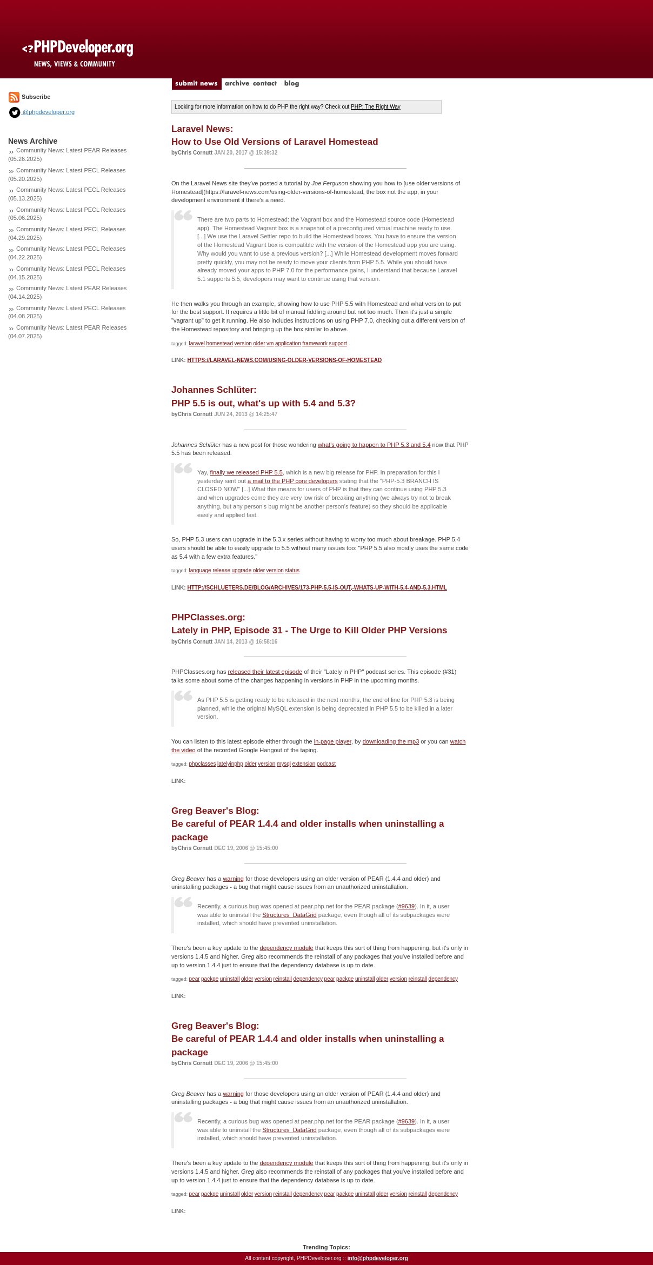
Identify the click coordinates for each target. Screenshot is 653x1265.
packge (209, 979)
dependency (308, 979)
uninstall (230, 979)
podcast (326, 764)
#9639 (406, 906)
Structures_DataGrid (289, 915)
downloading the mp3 (391, 741)
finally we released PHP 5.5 (246, 472)
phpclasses (202, 764)
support (338, 343)
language (200, 570)
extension (304, 764)
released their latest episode (265, 671)
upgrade (242, 570)
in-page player (332, 741)
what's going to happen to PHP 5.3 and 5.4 (374, 444)
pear (194, 979)
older (259, 343)
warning (233, 878)
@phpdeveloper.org (41, 112)
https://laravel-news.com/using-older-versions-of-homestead (284, 360)
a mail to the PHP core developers (293, 481)
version (243, 343)
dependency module (287, 948)
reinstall (283, 979)
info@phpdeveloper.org (378, 1258)
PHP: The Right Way (376, 107)
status (292, 570)
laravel (197, 343)
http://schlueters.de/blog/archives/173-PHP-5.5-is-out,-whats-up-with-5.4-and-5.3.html (317, 588)
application (288, 343)
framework (315, 343)
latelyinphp (230, 764)
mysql (284, 764)
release (221, 570)
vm (270, 343)
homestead (219, 343)
